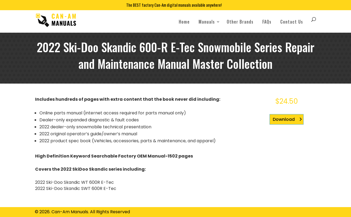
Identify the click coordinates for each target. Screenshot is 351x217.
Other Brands (240, 21)
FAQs (266, 21)
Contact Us (291, 21)
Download (284, 119)
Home (184, 21)
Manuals (207, 21)
